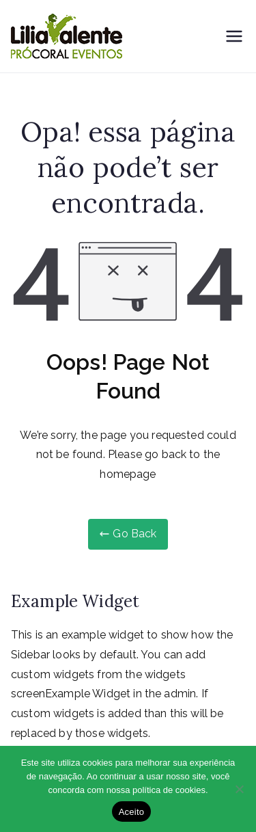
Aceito (132, 812)
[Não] (239, 789)
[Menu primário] (234, 36)
